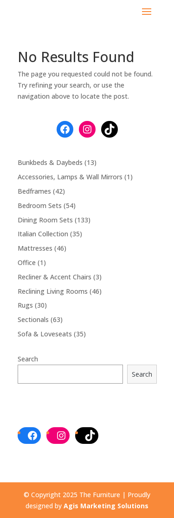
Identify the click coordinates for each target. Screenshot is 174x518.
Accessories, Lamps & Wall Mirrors (70, 176)
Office (27, 262)
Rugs (25, 305)
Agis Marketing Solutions (106, 505)
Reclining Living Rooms (53, 291)
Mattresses (35, 248)
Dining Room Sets (45, 219)
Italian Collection (43, 233)
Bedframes (34, 191)
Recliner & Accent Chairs (54, 276)
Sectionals (33, 319)
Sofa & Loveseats (45, 333)
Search (28, 358)
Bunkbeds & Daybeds (50, 162)
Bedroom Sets (40, 205)
